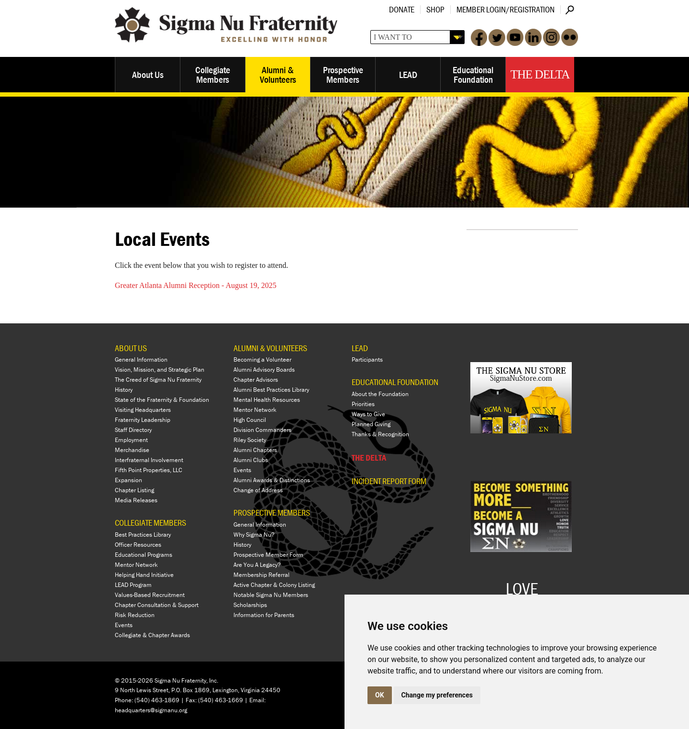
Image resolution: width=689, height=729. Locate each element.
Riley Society (249, 440)
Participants (367, 359)
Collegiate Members (212, 74)
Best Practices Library (143, 534)
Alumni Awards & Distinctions (271, 480)
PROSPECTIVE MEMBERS (271, 512)
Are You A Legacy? (257, 565)
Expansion (128, 480)
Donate (401, 9)
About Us (148, 74)
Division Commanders (262, 430)
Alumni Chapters (255, 450)
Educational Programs (143, 555)
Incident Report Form (389, 481)
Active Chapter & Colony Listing (274, 585)
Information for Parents (263, 615)
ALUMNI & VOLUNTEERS (270, 347)
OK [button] (379, 695)
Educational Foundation (473, 74)
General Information (141, 359)
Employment (131, 440)
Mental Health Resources (266, 400)
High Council (249, 420)
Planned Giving (371, 424)
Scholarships (250, 605)
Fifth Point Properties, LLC (148, 470)
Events (124, 625)
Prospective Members (343, 74)
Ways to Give (368, 414)
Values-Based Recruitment (150, 595)
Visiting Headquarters (143, 410)
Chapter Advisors (255, 380)
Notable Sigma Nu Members (270, 595)
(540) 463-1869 (156, 700)
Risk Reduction (135, 615)
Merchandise (132, 450)
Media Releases (136, 500)
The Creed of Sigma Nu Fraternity (158, 380)
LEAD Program (133, 585)
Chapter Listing (134, 490)
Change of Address (258, 490)
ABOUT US (131, 347)
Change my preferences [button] (437, 695)
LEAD (408, 74)
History (124, 390)
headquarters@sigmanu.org (151, 710)
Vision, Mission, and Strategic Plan (159, 369)
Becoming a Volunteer (262, 359)
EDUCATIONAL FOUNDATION (395, 381)
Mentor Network (136, 565)
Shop (435, 9)
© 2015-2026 (134, 680)
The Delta (540, 74)
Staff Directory (133, 430)
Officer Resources (138, 545)
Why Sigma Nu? (254, 534)
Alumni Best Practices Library (271, 390)
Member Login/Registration (505, 9)
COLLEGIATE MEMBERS (150, 522)
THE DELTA (369, 457)
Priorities (363, 404)
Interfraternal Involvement (149, 460)
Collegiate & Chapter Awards (152, 635)
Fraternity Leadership (142, 420)
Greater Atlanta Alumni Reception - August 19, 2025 (196, 285)
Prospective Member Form (268, 555)
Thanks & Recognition (380, 434)
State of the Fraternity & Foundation (162, 400)
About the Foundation (380, 394)
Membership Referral (261, 575)
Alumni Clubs (250, 460)
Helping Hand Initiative (144, 575)
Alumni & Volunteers (278, 74)
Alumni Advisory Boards (264, 369)
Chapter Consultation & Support (157, 605)
